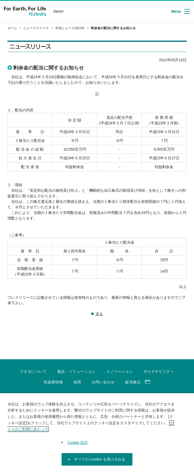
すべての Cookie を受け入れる (100, 463)
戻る (99, 314)
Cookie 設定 (78, 446)
